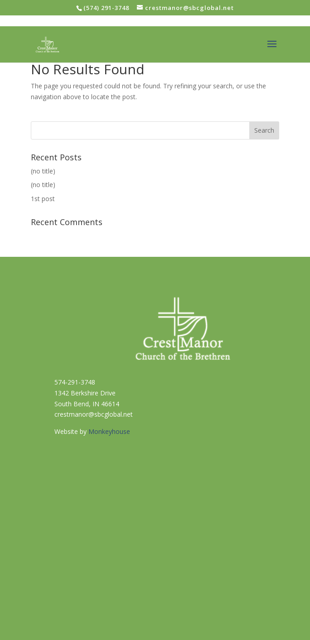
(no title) (43, 171)
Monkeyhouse (109, 431)
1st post (43, 198)
